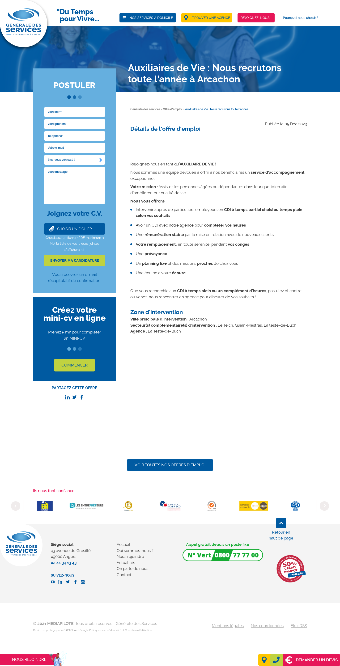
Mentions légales (228, 625)
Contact (124, 574)
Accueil (123, 544)
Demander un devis (311, 660)
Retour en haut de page (281, 535)
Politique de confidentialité (105, 630)
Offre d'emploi (172, 109)
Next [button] (324, 506)
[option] (45, 506)
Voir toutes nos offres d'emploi (170, 465)
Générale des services (145, 109)
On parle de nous (132, 568)
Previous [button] (15, 506)
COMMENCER (74, 365)
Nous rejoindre (130, 556)
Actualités (126, 562)
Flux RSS (299, 625)
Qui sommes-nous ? (135, 550)
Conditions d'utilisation (138, 630)
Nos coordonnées (267, 625)
